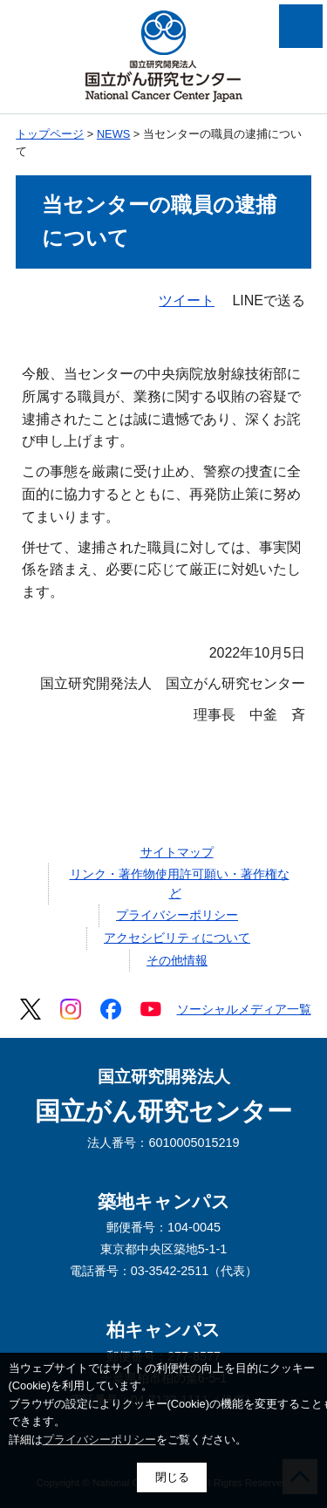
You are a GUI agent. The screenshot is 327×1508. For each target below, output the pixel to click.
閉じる (172, 1477)
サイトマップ (177, 852)
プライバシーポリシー (177, 915)
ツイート (187, 300)
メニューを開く (301, 26)
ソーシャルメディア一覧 (244, 1009)
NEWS (113, 133)
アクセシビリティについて (177, 938)
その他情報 (177, 960)
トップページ (50, 133)
